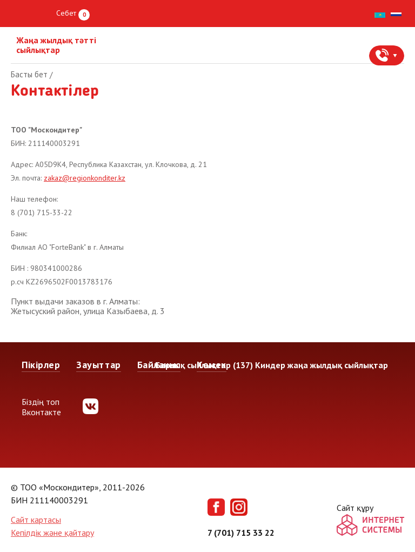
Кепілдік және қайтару (52, 532)
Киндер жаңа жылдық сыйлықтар (321, 365)
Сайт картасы (36, 519)
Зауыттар (98, 364)
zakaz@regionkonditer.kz (84, 178)
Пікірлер (41, 364)
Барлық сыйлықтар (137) (204, 365)
